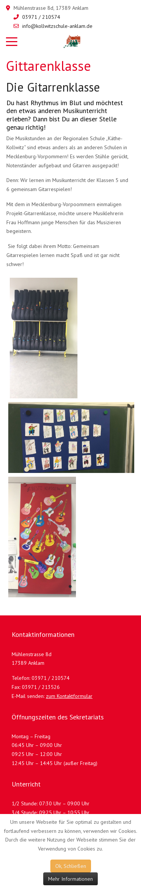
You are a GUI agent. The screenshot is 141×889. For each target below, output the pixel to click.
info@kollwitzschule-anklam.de (57, 26)
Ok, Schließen (70, 866)
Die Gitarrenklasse (53, 87)
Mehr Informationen (70, 878)
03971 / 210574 (41, 17)
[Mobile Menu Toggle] (11, 41)
